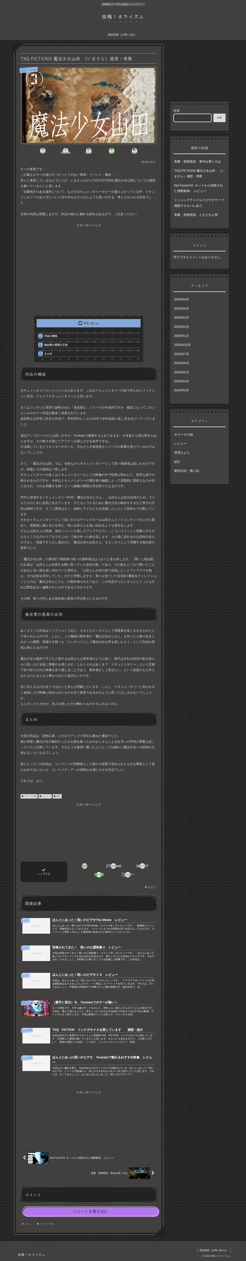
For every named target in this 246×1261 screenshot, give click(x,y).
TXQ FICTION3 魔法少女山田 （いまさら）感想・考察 (199, 173)
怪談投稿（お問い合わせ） (214, 1250)
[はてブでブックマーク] (89, 150)
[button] (134, 150)
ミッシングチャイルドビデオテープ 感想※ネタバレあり (200, 202)
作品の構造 (50, 335)
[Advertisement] (88, 269)
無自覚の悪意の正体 (56, 344)
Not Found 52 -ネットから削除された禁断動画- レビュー (198, 188)
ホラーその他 (29, 796)
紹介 (57, 796)
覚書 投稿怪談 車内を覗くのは (197, 161)
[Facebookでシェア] (66, 150)
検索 (176, 110)
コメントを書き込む (90, 1211)
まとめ (48, 353)
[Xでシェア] (43, 150)
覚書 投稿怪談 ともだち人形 (196, 214)
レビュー (45, 796)
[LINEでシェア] (112, 150)
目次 (86, 323)
